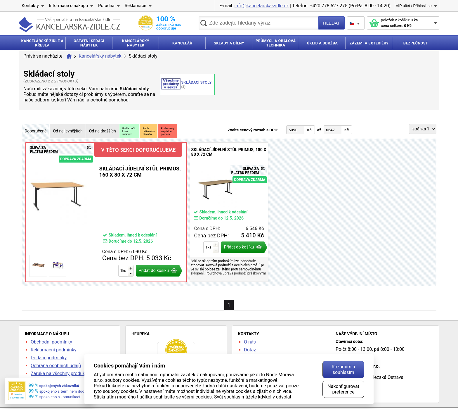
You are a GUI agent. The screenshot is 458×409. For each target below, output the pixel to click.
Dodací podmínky (49, 357)
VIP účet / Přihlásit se (414, 6)
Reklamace (135, 5)
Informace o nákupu (68, 5)
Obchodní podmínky (51, 342)
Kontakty (30, 5)
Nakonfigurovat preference (343, 389)
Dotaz (250, 350)
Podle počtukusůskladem (129, 131)
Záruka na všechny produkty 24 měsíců (71, 373)
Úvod (69, 56)
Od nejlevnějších (67, 131)
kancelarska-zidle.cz (69, 24)
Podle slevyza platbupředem (167, 131)
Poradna (106, 5)
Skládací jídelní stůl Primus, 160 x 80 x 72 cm (106, 212)
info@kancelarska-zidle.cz (262, 5)
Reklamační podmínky (54, 350)
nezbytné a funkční (151, 386)
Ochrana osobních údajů (56, 365)
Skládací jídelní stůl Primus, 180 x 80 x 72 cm (229, 212)
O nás (250, 342)
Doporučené (35, 131)
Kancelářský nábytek (100, 56)
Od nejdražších (102, 131)
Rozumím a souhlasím (343, 369)
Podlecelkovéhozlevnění (149, 131)
